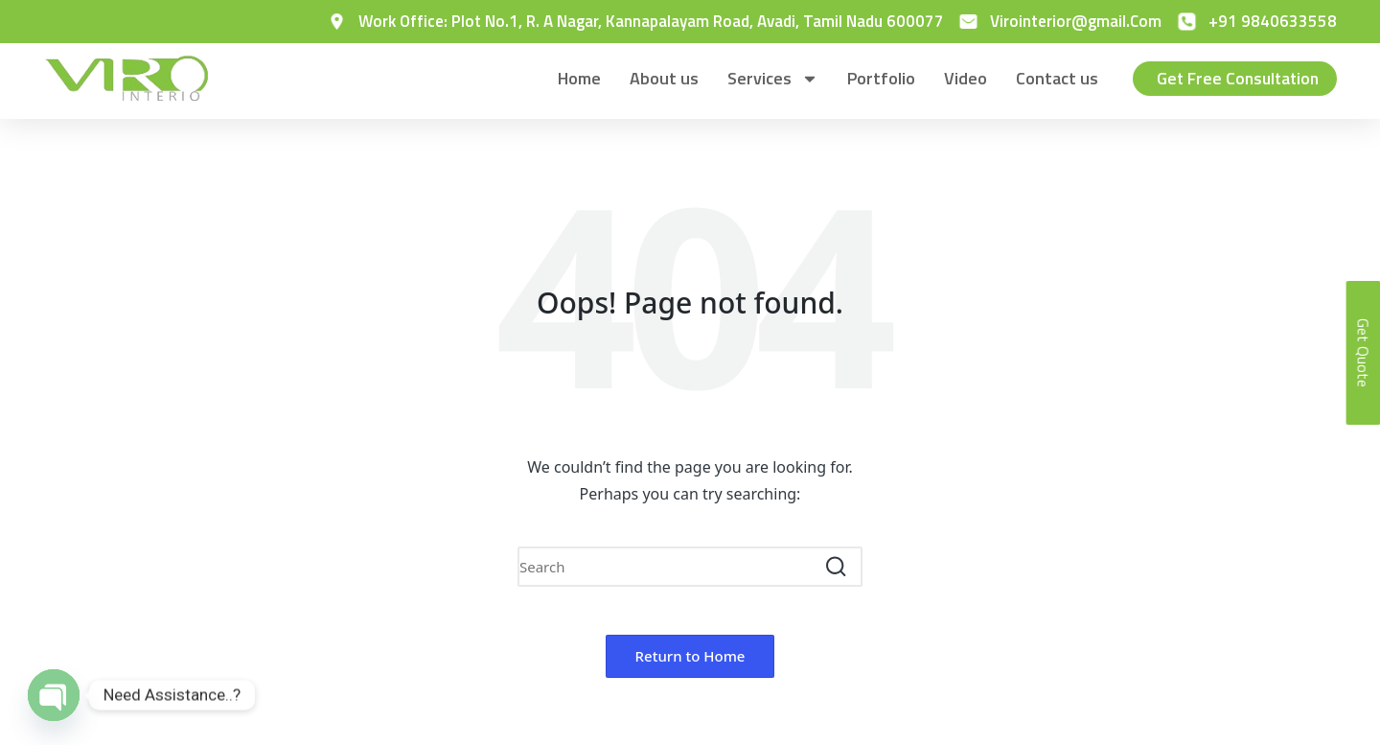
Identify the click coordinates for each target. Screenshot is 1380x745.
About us (660, 78)
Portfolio (877, 78)
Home (575, 78)
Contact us (1053, 78)
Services (769, 78)
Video (961, 78)
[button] (836, 567)
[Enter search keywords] (690, 567)
